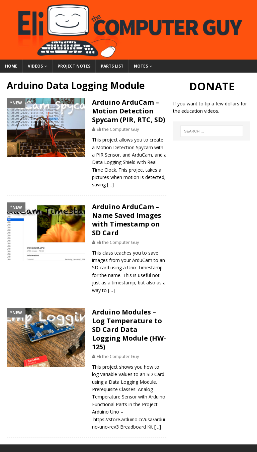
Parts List (112, 66)
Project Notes (74, 66)
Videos (35, 66)
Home (11, 66)
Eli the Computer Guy (118, 129)
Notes (141, 66)
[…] (110, 184)
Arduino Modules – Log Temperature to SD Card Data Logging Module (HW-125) (129, 329)
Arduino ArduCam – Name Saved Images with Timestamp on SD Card (126, 219)
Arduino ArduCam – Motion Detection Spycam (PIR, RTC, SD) (128, 111)
